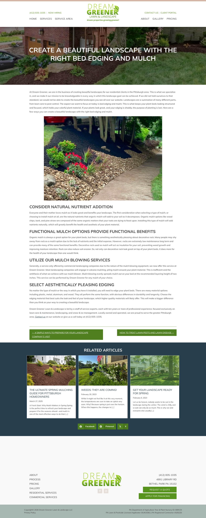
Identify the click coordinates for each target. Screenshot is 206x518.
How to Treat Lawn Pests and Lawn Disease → (147, 332)
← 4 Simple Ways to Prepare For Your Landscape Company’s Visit (60, 334)
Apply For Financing (157, 496)
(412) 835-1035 (37, 12)
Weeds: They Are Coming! (99, 389)
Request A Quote (160, 489)
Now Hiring (54, 12)
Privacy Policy (30, 512)
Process (34, 479)
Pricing (34, 483)
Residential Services (42, 492)
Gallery (34, 488)
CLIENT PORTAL (169, 12)
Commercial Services (43, 497)
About (33, 474)
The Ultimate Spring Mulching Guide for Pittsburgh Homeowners (51, 393)
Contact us (40, 316)
